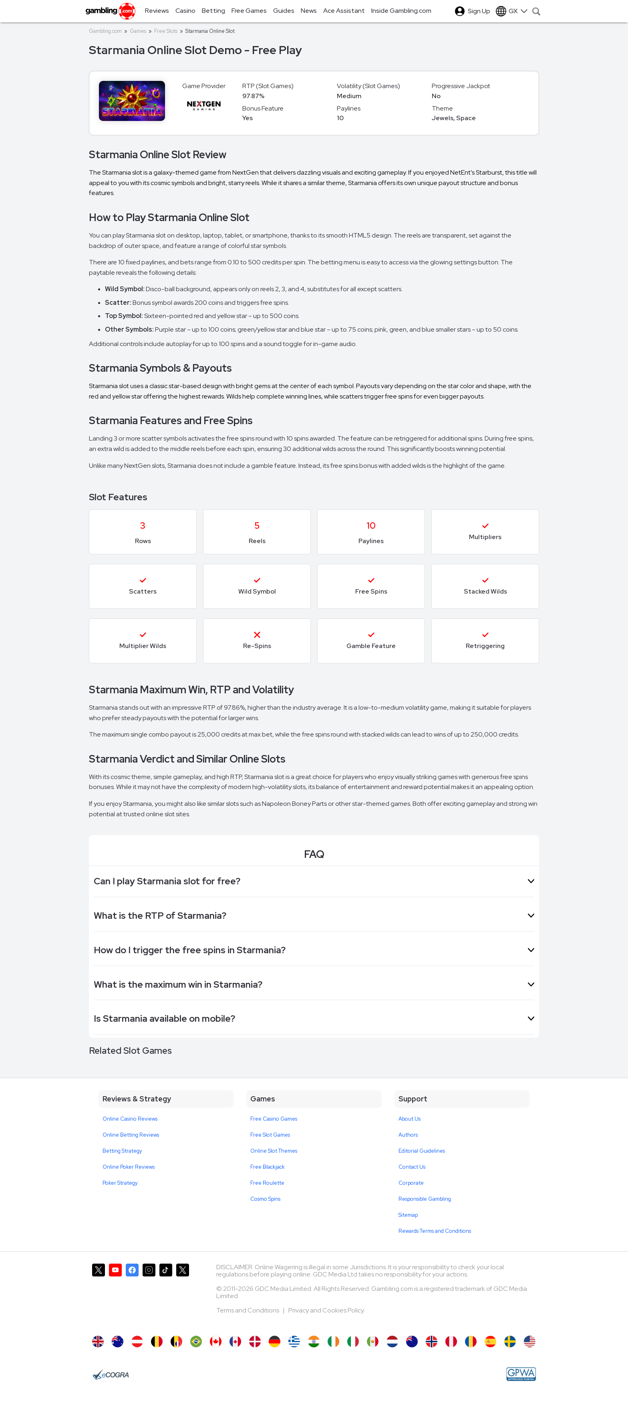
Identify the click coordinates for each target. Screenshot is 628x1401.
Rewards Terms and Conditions (435, 1231)
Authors (408, 1134)
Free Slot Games (270, 1134)
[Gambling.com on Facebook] (132, 1296)
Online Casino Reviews (130, 1118)
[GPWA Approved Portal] (521, 1374)
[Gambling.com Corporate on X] (182, 1296)
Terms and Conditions (248, 1310)
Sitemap (408, 1215)
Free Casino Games (273, 1118)
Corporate (411, 1183)
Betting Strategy (122, 1150)
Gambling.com (105, 31)
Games (138, 31)
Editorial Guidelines (422, 1150)
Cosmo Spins (265, 1199)
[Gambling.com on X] (98, 1296)
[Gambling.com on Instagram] (149, 1296)
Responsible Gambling (425, 1199)
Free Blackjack (267, 1166)
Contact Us (412, 1166)
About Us (410, 1118)
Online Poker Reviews (129, 1166)
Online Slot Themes (273, 1150)
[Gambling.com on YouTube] (115, 1296)
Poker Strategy (120, 1183)
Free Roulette (267, 1183)
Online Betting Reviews (131, 1134)
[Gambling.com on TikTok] (165, 1296)
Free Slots (165, 31)
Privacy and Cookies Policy (326, 1310)
